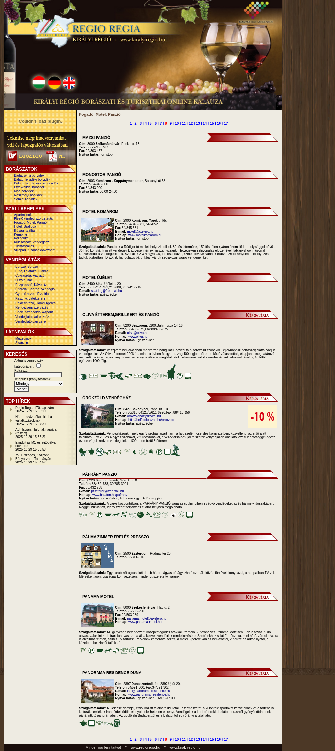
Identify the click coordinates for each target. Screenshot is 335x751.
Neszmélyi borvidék (28, 195)
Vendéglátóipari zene (30, 321)
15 (212, 123)
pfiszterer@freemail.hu (107, 491)
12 (191, 123)
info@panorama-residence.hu (148, 691)
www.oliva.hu (137, 336)
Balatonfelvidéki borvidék (32, 179)
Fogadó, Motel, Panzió (30, 222)
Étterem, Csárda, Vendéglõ (35, 289)
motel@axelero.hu (140, 231)
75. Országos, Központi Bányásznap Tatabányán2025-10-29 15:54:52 (33, 458)
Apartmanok (23, 215)
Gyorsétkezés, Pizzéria (32, 294)
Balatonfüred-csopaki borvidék (36, 183)
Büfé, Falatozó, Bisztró (31, 271)
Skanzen (21, 343)
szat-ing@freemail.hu (106, 291)
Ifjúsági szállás (24, 230)
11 (184, 123)
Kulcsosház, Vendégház (31, 242)
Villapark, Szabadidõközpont (34, 250)
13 (198, 123)
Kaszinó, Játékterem (30, 298)
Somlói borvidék (25, 199)
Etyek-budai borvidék (29, 187)
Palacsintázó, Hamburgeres (35, 303)
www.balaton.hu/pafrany (109, 495)
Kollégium (21, 238)
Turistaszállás (24, 246)
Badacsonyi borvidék (29, 175)
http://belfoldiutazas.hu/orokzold (151, 420)
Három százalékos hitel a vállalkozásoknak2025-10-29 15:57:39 (33, 420)
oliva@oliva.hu (137, 333)
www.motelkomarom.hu (145, 235)
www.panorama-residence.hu (149, 694)
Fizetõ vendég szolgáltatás (33, 218)
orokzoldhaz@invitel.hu (144, 416)
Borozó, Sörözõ (26, 266)
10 (177, 123)
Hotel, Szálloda (25, 226)
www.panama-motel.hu (145, 622)
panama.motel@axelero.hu (146, 618)
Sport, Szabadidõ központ (34, 312)
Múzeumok (23, 338)
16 (219, 123)
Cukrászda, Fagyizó (29, 275)
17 (226, 123)
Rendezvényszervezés (31, 307)
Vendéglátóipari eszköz (32, 317)
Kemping (20, 234)
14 (205, 123)
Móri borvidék (24, 191)
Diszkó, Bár (23, 280)
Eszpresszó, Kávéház (31, 285)
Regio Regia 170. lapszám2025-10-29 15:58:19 (34, 409)
